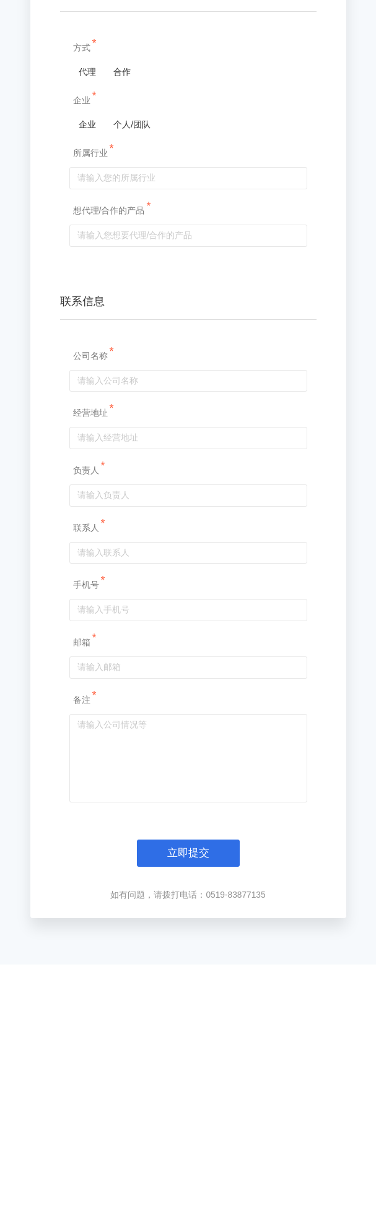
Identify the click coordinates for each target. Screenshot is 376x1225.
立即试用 (358, 910)
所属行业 (92, 303)
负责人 (88, 621)
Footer (185, 1129)
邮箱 (83, 793)
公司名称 (92, 506)
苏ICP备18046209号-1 (250, 1193)
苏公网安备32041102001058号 (152, 1193)
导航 (323, 11)
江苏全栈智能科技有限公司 (174, 1175)
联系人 (88, 678)
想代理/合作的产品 (111, 360)
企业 (83, 251)
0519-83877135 (235, 1046)
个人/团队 (134, 275)
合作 (124, 222)
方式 (83, 198)
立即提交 (188, 1004)
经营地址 (92, 563)
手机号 (88, 735)
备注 (83, 850)
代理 (85, 222)
